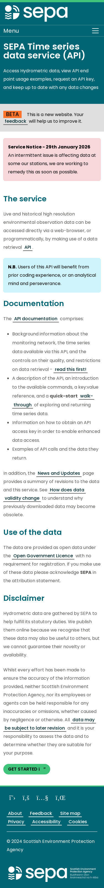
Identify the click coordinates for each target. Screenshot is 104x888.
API (27, 247)
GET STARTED (26, 769)
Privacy (16, 821)
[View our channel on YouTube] (42, 797)
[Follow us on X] (12, 797)
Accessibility (46, 821)
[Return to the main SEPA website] (53, 874)
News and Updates (59, 473)
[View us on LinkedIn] (60, 797)
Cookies (78, 821)
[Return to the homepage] (36, 14)
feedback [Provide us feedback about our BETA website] (15, 121)
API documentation (35, 318)
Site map (70, 813)
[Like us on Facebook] (26, 797)
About (15, 813)
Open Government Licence (43, 556)
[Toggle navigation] (95, 30)
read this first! (70, 369)
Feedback (41, 813)
